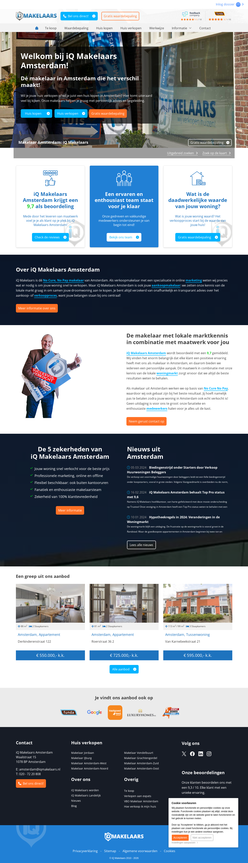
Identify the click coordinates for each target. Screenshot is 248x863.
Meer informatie (70, 510)
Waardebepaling (76, 28)
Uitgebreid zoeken (180, 153)
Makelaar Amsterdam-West (88, 763)
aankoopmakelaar (166, 285)
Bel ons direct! (76, 16)
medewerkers (156, 408)
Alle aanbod (121, 669)
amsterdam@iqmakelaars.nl (39, 769)
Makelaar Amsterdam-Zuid (141, 763)
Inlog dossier (230, 4)
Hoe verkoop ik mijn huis (140, 806)
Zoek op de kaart (214, 153)
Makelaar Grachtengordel (140, 758)
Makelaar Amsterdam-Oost (141, 768)
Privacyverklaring (85, 851)
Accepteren (180, 837)
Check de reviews (47, 237)
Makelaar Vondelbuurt (138, 753)
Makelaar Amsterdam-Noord (89, 768)
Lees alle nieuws (141, 545)
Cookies (169, 851)
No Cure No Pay (216, 388)
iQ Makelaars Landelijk (86, 795)
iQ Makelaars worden (85, 790)
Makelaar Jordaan (82, 753)
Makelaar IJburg (81, 758)
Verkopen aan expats (137, 796)
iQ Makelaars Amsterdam (146, 353)
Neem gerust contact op (146, 421)
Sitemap (110, 851)
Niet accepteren (202, 837)
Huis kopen (104, 28)
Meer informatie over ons (36, 308)
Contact (205, 28)
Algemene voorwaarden (140, 851)
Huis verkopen (131, 28)
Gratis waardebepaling (120, 16)
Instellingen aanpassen (185, 842)
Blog (74, 806)
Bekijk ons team (120, 237)
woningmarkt (167, 373)
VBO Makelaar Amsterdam (141, 801)
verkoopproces (45, 295)
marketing (194, 280)
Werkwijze (156, 28)
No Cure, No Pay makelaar (63, 280)
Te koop (51, 28)
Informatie (182, 28)
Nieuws (76, 800)
